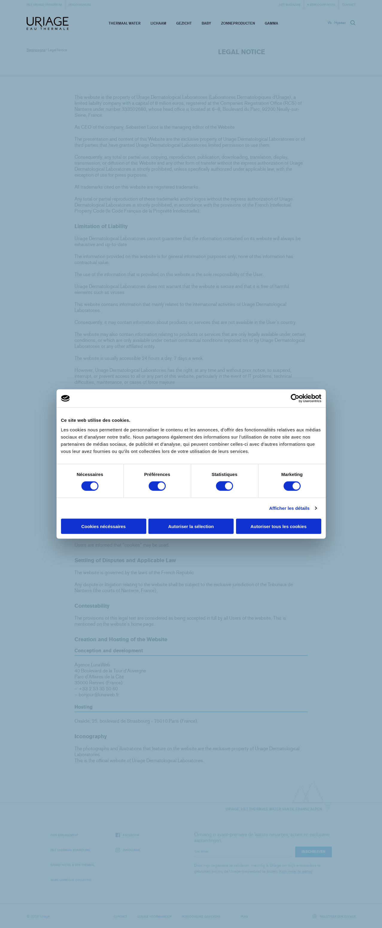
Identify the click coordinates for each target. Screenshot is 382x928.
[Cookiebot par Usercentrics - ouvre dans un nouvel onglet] (295, 398)
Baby (206, 23)
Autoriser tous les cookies (278, 526)
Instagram (127, 850)
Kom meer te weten (295, 871)
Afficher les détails (289, 508)
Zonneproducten (238, 23)
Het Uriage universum (44, 4)
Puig (244, 916)
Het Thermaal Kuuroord (70, 850)
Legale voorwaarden (154, 916)
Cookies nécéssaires (103, 526)
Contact (349, 4)
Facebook (127, 835)
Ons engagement (64, 835)
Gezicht (184, 23)
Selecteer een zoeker (334, 916)
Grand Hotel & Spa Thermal (73, 865)
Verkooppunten (322, 4)
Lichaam (158, 23)
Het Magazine (290, 4)
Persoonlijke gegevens (201, 916)
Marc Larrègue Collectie (71, 880)
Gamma (271, 23)
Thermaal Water (125, 23)
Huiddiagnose (80, 4)
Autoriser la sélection (191, 526)
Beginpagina (36, 50)
